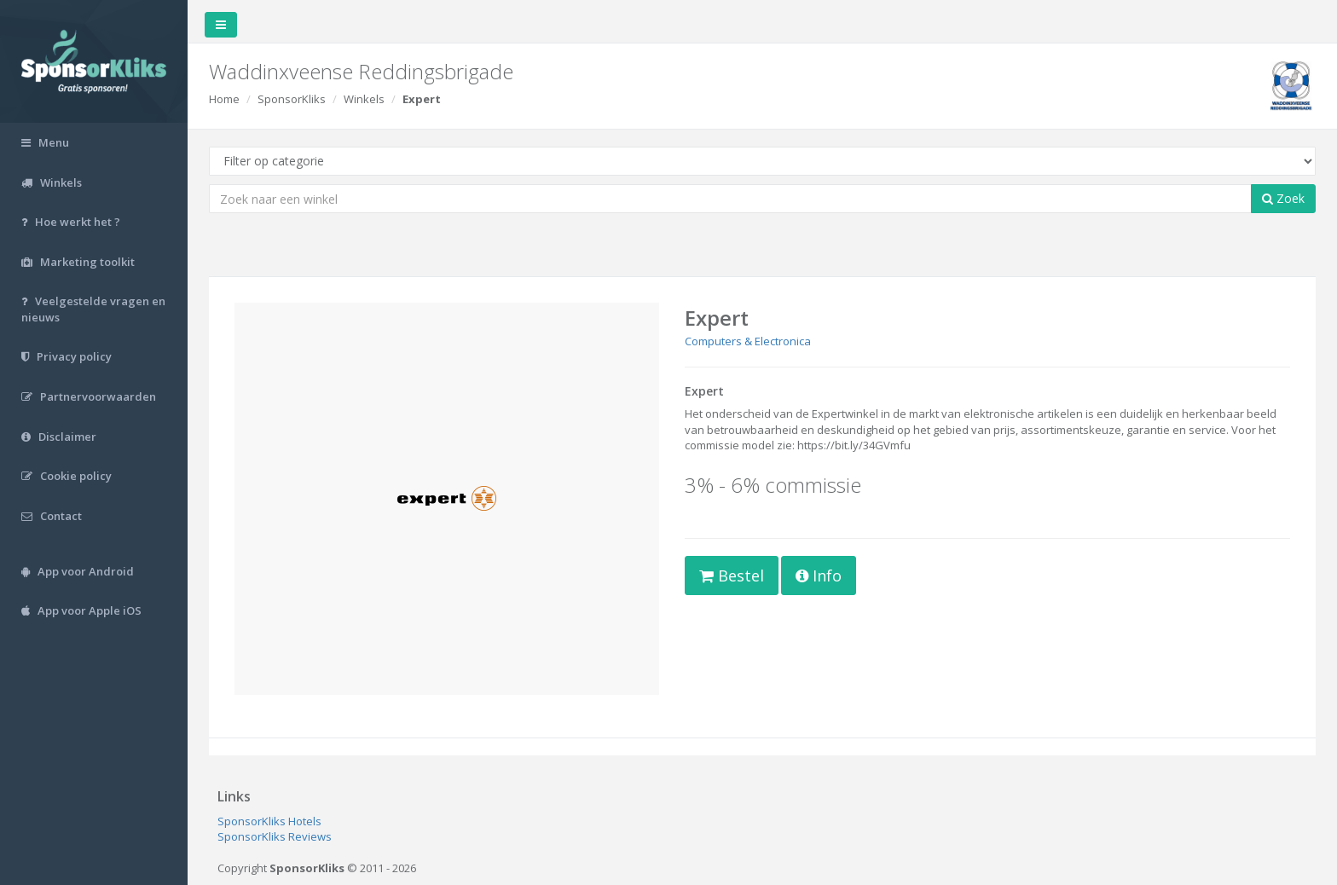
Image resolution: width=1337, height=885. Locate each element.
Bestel (731, 575)
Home (224, 99)
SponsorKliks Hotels (269, 821)
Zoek (1283, 198)
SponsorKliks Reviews (274, 836)
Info (819, 575)
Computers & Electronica (748, 341)
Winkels (364, 99)
